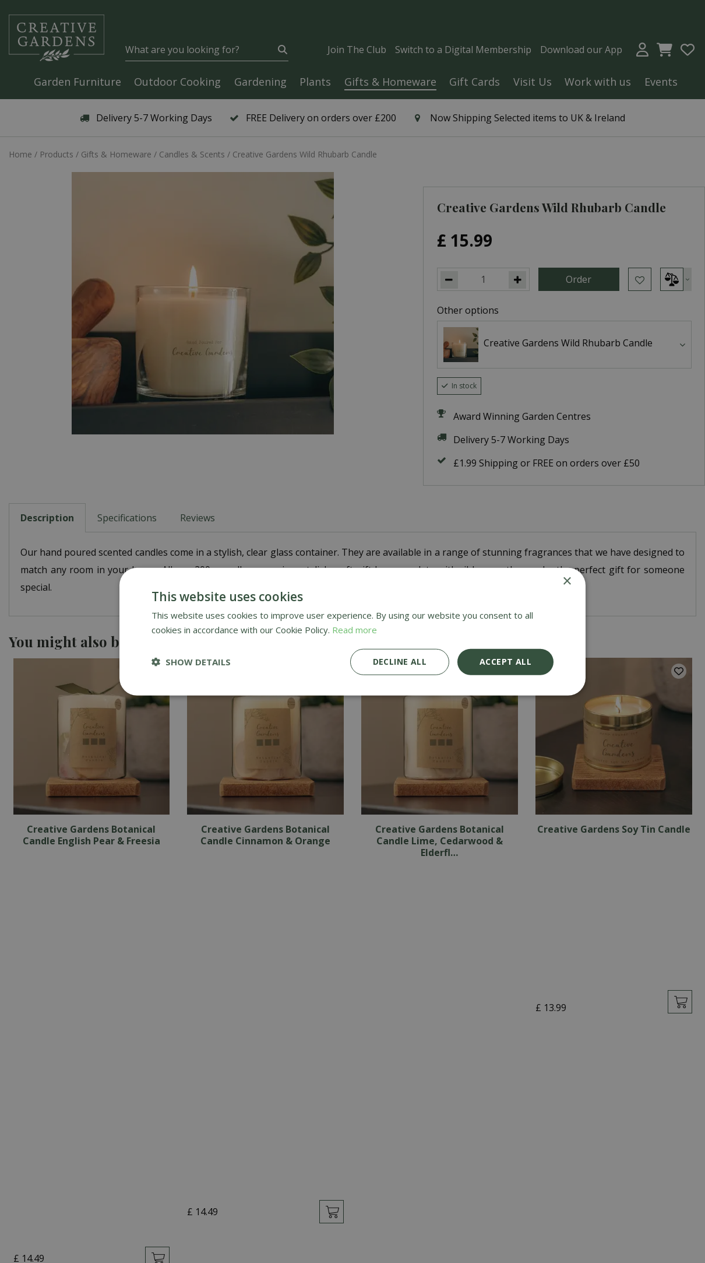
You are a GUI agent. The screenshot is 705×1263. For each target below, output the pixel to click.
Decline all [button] (399, 661)
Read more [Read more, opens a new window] (354, 630)
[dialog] (352, 631)
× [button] (566, 581)
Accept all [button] (505, 661)
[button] (191, 662)
